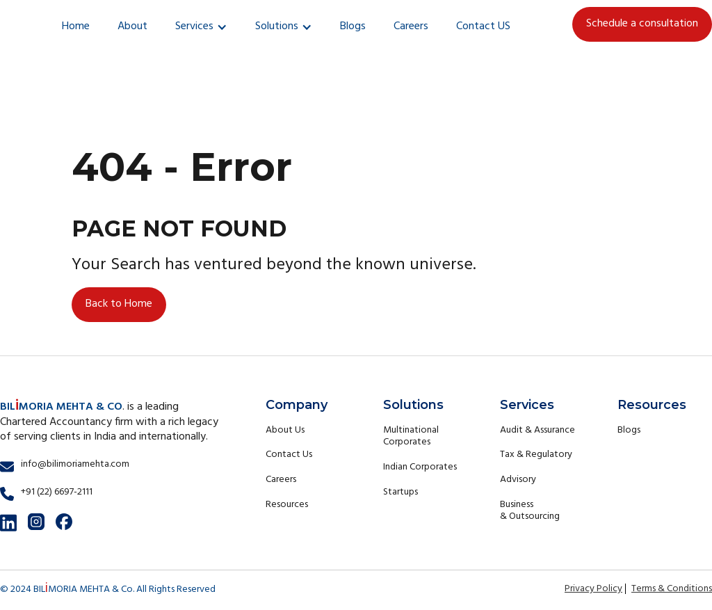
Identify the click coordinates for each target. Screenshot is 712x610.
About (132, 26)
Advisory (518, 480)
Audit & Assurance (537, 430)
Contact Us (289, 455)
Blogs (353, 26)
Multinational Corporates (411, 436)
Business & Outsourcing (530, 511)
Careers (411, 26)
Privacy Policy (593, 589)
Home (76, 26)
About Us (285, 430)
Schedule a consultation (642, 24)
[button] (201, 27)
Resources (287, 505)
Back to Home (119, 304)
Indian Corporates (420, 467)
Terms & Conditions (671, 589)
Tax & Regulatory (536, 455)
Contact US (483, 26)
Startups (400, 492)
